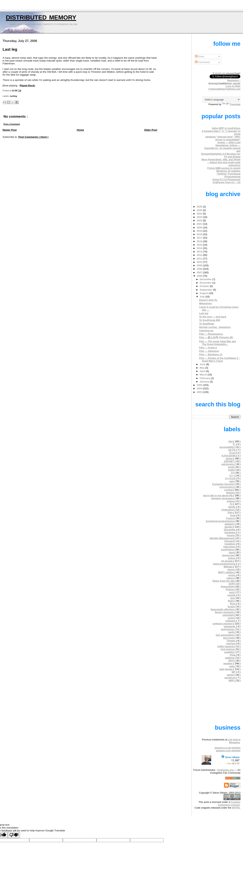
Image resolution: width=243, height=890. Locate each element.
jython (232, 558)
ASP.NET (229, 461)
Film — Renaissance (211, 334)
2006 (200, 275)
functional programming (220, 521)
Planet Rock (27, 85)
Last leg (10, 49)
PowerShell (228, 586)
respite (231, 595)
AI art (232, 452)
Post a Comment (12, 124)
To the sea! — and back (212, 316)
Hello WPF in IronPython (226, 128)
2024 (200, 213)
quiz (232, 592)
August (204, 293)
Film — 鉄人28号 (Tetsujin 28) (216, 337)
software (230, 620)
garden (228, 526)
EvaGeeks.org (225, 770)
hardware (230, 532)
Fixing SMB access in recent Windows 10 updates (223, 169)
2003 (200, 392)
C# (233, 472)
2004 (200, 388)
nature (230, 578)
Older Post (150, 129)
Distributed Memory (41, 16)
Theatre (231, 640)
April (203, 371)
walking (230, 657)
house (231, 535)
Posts (199, 56)
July (202, 296)
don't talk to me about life (218, 495)
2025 (200, 210)
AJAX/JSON (229, 455)
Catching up (206, 330)
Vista (233, 655)
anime (229, 458)
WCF (231, 660)
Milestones (205, 303)
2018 (200, 234)
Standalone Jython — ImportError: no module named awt (222, 148)
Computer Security (223, 484)
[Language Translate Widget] (221, 99)
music (232, 575)
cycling (13, 96)
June (203, 364)
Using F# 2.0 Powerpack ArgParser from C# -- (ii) (226, 181)
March (204, 374)
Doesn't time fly (208, 300)
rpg (232, 598)
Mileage (228, 566)
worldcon (230, 677)
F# (231, 504)
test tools (229, 637)
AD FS (232, 450)
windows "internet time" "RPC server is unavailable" (223, 138)
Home (80, 129)
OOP (232, 583)
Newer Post (10, 129)
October (205, 286)
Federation (228, 509)
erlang (231, 501)
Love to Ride (233, 86)
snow (231, 617)
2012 (200, 255)
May (202, 367)
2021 (200, 223)
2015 (200, 244)
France (230, 518)
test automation (225, 635)
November (206, 282)
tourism (231, 643)
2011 (200, 258)
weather (228, 663)
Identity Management (222, 538)
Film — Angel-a (208, 347)
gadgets (230, 524)
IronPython (228, 549)
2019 (200, 230)
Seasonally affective (223, 609)
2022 (200, 220)
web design (226, 669)
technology (228, 629)
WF (234, 672)
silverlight (228, 615)
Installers (230, 543)
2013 (200, 251)
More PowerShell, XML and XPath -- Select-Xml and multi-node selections (221, 162)
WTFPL (236, 807)
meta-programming (224, 563)
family (232, 506)
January (205, 381)
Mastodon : (225, 81)
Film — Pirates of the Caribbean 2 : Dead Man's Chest (219, 359)
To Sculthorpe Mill (209, 320)
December (206, 279)
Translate (231, 104)
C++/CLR (230, 478)
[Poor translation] (14, 835)
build (231, 469)
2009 (200, 265)
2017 (200, 237)
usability (229, 652)
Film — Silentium (209, 351)
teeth (231, 632)
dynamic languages (223, 498)
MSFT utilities (226, 572)
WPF (232, 680)
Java (232, 552)
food (233, 515)
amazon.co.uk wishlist (227, 747)
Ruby (231, 600)
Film (230, 512)
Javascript (228, 555)
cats (232, 481)
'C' (234, 444)
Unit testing (228, 649)
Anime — (228, 142)
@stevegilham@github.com (224, 89)
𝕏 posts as (226, 73)
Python (230, 589)
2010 (200, 262)
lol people (227, 561)
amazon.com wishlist (228, 750)
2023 (200, 217)
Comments (202, 62)
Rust (233, 603)
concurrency (227, 487)
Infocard (229, 541)
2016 (200, 241)
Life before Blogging (234, 741)
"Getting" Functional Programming (228, 175)
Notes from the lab (223, 580)
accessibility (227, 447)
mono (231, 569)
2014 (200, 248)
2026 (200, 206)
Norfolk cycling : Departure (215, 327)
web (232, 666)
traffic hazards (226, 646)
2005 (200, 385)
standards (230, 626)
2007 (200, 272)
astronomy (228, 464)
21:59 (15, 90)
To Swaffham (206, 323)
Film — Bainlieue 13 (210, 354)
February (205, 378)
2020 (200, 227)
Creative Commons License (229, 803)
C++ (232, 475)
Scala (231, 606)
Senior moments (225, 612)
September (206, 289)
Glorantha (230, 529)
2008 (200, 268)
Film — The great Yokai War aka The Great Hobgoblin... (217, 343)
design (230, 492)
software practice (222, 623)
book (231, 467)
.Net (230, 441)
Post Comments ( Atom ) (33, 137)
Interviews (229, 546)
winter (231, 674)
